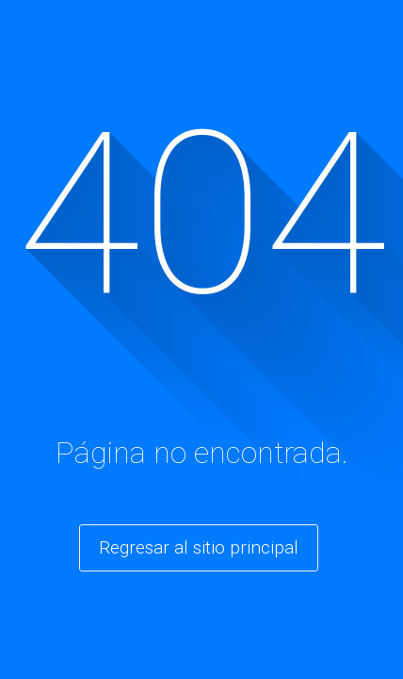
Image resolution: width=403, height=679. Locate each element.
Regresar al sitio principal (198, 547)
